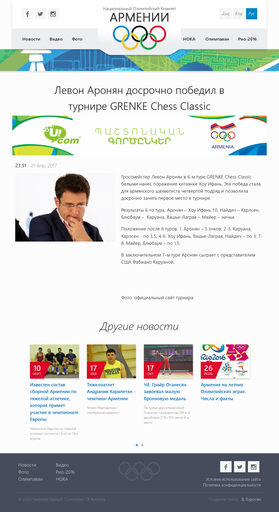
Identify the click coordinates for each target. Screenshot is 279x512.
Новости (31, 39)
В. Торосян (251, 499)
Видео (56, 39)
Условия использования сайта (233, 479)
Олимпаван (217, 39)
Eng (238, 13)
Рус (251, 13)
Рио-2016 (247, 39)
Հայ (225, 13)
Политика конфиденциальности (232, 485)
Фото (77, 39)
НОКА (189, 39)
